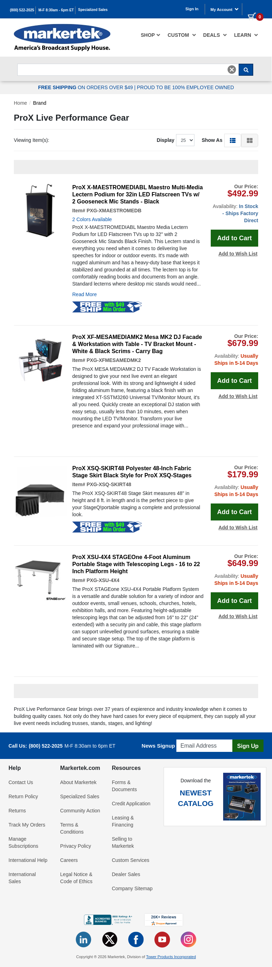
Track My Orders (26, 825)
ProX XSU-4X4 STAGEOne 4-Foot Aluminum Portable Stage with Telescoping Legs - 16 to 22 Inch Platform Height (136, 564)
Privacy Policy (75, 846)
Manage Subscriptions (23, 842)
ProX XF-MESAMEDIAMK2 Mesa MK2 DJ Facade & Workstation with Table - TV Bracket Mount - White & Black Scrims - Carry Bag (137, 344)
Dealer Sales (126, 874)
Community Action (80, 810)
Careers (69, 860)
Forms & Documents (124, 785)
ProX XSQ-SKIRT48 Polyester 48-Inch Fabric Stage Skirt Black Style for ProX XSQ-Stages (132, 471)
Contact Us (20, 782)
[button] (232, 140)
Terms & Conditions (72, 828)
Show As (212, 140)
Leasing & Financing (123, 821)
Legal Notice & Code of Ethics (76, 877)
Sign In (192, 9)
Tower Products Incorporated (171, 957)
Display (166, 140)
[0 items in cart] (253, 8)
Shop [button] (151, 35)
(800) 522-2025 (22, 10)
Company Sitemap (132, 888)
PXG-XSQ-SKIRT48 (108, 484)
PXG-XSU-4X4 (102, 580)
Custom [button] (182, 35)
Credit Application (131, 803)
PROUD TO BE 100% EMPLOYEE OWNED (185, 87)
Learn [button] (246, 35)
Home (20, 103)
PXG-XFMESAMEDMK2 (113, 360)
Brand (39, 103)
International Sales (22, 877)
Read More (84, 294)
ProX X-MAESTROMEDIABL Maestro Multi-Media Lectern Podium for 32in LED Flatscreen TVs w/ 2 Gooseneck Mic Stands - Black (137, 194)
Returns (17, 810)
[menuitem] (150, 35)
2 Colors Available (92, 219)
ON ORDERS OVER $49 (86, 87)
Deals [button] (215, 35)
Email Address (193, 737)
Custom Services (130, 860)
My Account (224, 9)
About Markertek (78, 782)
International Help (27, 860)
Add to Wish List (238, 254)
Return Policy (23, 796)
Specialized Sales (93, 10)
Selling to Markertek (123, 842)
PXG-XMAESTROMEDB (113, 210)
